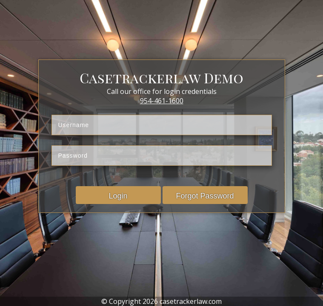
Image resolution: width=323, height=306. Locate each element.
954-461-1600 (161, 100)
